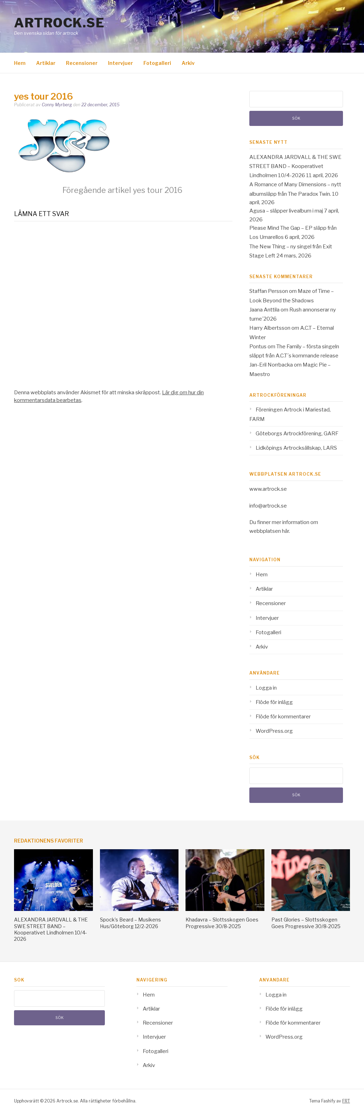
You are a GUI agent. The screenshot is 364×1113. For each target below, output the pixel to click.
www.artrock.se (268, 489)
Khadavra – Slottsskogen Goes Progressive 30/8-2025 (222, 923)
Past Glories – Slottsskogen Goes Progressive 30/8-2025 (306, 923)
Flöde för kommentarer (283, 716)
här (285, 531)
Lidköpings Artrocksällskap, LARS (296, 448)
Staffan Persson (268, 291)
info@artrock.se (268, 506)
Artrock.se (59, 23)
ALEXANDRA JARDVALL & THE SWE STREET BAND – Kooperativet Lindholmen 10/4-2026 (295, 166)
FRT (346, 1101)
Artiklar (45, 63)
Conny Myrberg (57, 104)
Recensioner (81, 63)
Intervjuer (120, 63)
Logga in (266, 688)
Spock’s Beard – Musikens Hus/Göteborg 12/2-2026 (130, 923)
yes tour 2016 (122, 190)
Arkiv (188, 63)
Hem (20, 63)
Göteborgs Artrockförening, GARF (297, 433)
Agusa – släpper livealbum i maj (286, 211)
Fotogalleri (157, 63)
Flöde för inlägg (274, 702)
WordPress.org (274, 731)
